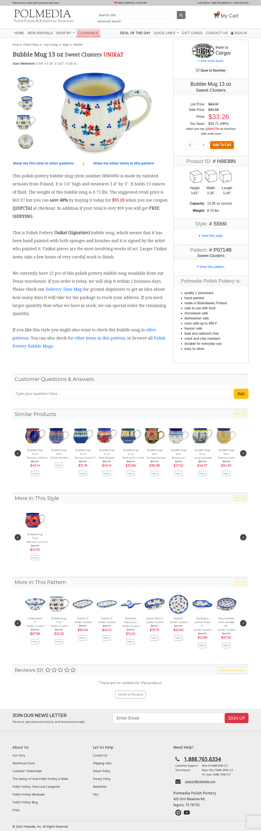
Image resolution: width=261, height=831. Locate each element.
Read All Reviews (232, 670)
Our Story (18, 755)
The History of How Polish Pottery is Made (40, 779)
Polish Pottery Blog (25, 802)
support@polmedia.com (200, 781)
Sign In (239, 33)
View (35, 473)
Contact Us (100, 755)
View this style (211, 236)
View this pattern (210, 267)
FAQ (95, 794)
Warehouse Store (23, 763)
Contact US (217, 33)
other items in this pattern (99, 338)
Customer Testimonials (27, 771)
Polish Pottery (31, 44)
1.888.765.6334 (239, 2)
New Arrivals (40, 33)
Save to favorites (211, 70)
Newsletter (100, 786)
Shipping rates (102, 763)
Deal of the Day (135, 33)
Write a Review (130, 694)
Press (15, 810)
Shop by (64, 33)
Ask (241, 393)
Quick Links (165, 33)
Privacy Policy (102, 779)
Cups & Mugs (51, 44)
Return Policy (101, 771)
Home (19, 33)
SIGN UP (236, 718)
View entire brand (210, 60)
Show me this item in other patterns (43, 163)
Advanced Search (109, 21)
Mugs (66, 44)
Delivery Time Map (63, 289)
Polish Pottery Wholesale (28, 794)
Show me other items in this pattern (123, 163)
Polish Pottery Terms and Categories (36, 786)
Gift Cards (192, 33)
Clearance (88, 33)
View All (240, 413)
